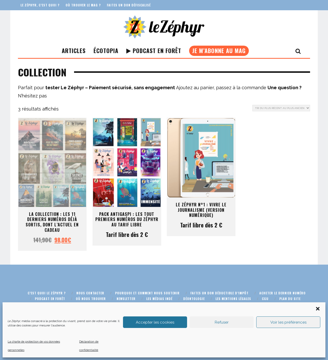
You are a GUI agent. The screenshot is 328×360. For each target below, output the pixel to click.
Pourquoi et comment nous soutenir (147, 293)
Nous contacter (90, 293)
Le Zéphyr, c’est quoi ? (39, 5)
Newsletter (126, 298)
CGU (265, 298)
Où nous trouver (91, 298)
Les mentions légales (233, 298)
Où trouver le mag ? (83, 5)
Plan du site (290, 298)
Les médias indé (159, 298)
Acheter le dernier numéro (282, 293)
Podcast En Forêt (153, 50)
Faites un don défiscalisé (129, 5)
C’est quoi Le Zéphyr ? (47, 293)
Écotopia (106, 50)
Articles (74, 50)
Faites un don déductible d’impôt (219, 293)
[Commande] (281, 108)
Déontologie (194, 298)
